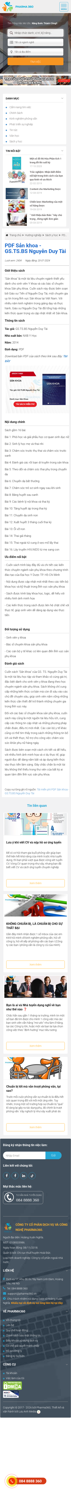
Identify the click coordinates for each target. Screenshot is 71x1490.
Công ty (36, 1257)
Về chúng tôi (11, 1320)
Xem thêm (35, 883)
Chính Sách (16, 112)
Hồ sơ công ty (12, 1350)
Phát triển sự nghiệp (21, 124)
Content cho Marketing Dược (45, 189)
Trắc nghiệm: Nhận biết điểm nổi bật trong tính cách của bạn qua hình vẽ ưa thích (46, 176)
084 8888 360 (27, 1200)
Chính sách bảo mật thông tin (22, 1335)
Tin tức (13, 130)
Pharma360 (44, 1407)
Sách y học (15, 141)
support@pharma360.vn (22, 1293)
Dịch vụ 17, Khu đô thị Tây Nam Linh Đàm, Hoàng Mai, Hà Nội (34, 1281)
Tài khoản (10, 1373)
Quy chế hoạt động (15, 1330)
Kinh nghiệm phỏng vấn (23, 118)
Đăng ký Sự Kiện (14, 1356)
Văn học (14, 135)
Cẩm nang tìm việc (20, 107)
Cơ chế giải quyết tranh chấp (21, 1345)
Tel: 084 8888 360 (17, 1288)
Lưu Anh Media (27, 1411)
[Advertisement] (35, 1453)
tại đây (58, 1302)
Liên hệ (8, 1325)
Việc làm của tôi (13, 1378)
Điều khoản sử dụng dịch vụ (20, 1340)
